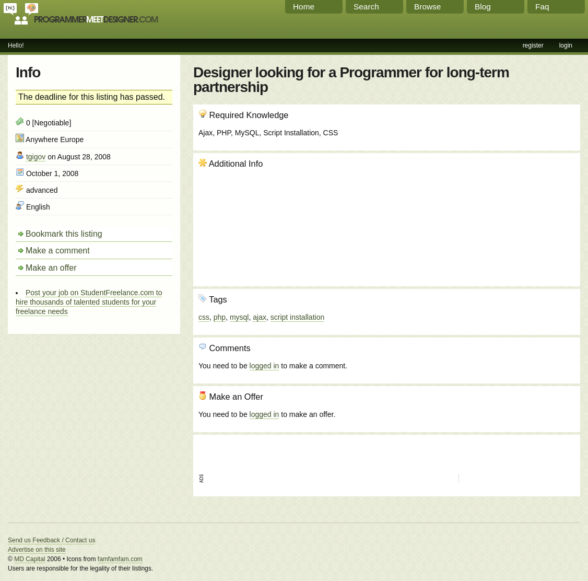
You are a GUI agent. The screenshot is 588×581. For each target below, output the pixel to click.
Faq (542, 6)
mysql (239, 317)
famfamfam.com (120, 559)
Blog (483, 6)
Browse (427, 6)
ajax (259, 317)
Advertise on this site (37, 549)
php (220, 317)
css (203, 317)
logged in (264, 366)
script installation (298, 317)
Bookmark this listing (64, 233)
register (533, 45)
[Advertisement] (518, 214)
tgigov (35, 157)
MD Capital (29, 559)
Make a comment (58, 250)
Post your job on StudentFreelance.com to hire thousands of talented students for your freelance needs (89, 302)
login (565, 45)
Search (366, 6)
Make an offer (51, 267)
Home (303, 6)
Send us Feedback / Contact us (51, 540)
